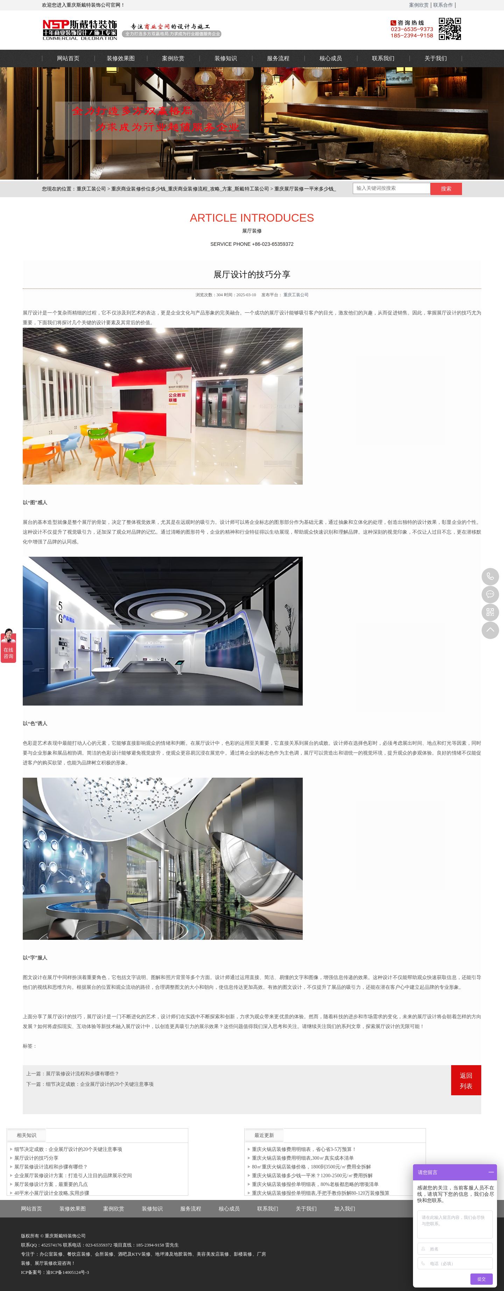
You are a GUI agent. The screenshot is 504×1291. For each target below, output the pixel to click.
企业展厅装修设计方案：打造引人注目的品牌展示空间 (73, 1175)
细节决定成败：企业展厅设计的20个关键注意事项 (100, 1084)
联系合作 (443, 5)
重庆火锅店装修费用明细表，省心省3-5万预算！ (304, 1149)
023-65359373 (490, 576)
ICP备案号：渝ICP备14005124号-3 (55, 1272)
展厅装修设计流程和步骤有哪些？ (82, 1073)
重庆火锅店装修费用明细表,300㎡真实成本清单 (303, 1158)
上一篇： (36, 1073)
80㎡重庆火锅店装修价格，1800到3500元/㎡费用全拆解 (311, 1166)
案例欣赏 (419, 5)
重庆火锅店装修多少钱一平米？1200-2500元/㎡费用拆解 (312, 1175)
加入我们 (344, 1209)
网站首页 (68, 58)
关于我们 (436, 58)
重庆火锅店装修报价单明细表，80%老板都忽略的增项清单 (315, 1184)
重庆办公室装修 (205, 29)
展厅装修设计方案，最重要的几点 (51, 1184)
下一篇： (36, 1084)
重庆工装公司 (91, 189)
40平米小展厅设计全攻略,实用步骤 (51, 1193)
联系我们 (383, 58)
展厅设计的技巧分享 (36, 1158)
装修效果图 (121, 58)
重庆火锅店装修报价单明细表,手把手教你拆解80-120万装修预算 (321, 1193)
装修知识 (226, 58)
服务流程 (278, 58)
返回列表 (466, 1081)
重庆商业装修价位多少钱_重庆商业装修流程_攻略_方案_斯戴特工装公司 (190, 189)
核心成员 (331, 58)
